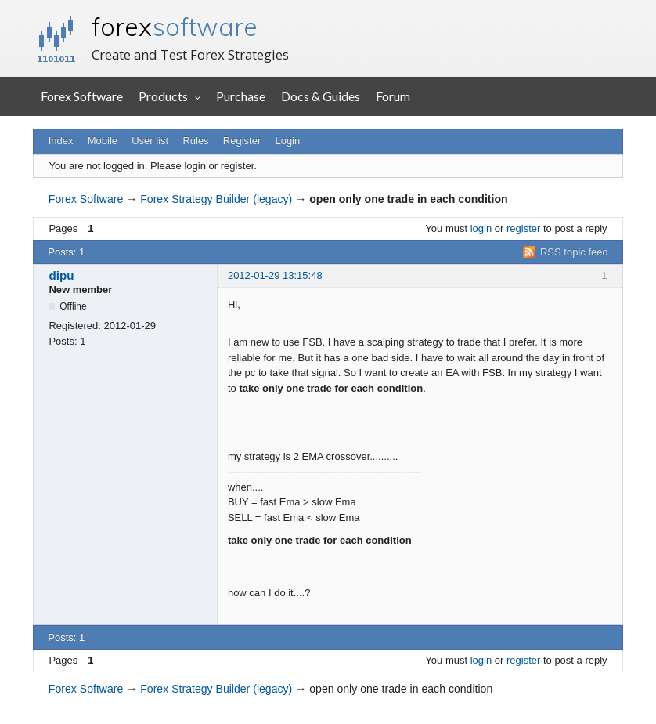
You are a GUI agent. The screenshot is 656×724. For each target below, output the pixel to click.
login (481, 228)
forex (175, 26)
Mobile (102, 141)
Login (287, 141)
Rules (195, 141)
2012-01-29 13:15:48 (275, 275)
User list (150, 141)
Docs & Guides (320, 96)
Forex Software (82, 96)
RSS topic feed (574, 252)
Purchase (240, 96)
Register (242, 141)
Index (61, 141)
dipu (61, 275)
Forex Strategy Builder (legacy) (216, 199)
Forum (393, 96)
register (523, 228)
